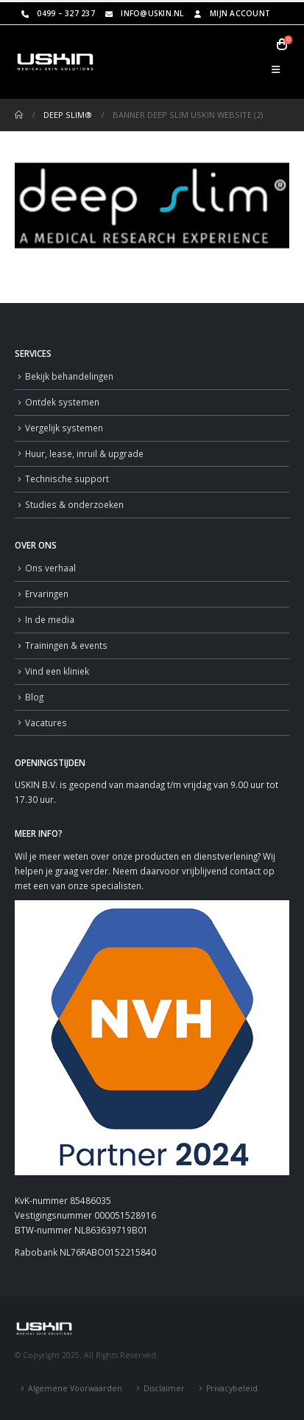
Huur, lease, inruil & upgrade (84, 453)
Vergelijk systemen (64, 428)
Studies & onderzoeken (74, 504)
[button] (275, 69)
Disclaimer (164, 1388)
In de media (49, 619)
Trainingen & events (66, 645)
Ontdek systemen (62, 402)
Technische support (67, 478)
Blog (34, 697)
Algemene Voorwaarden (75, 1388)
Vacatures (46, 722)
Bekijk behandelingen (69, 376)
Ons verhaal (50, 568)
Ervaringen (46, 593)
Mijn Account (231, 13)
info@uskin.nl (143, 13)
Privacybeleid (232, 1388)
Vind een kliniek (57, 671)
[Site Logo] (55, 62)
